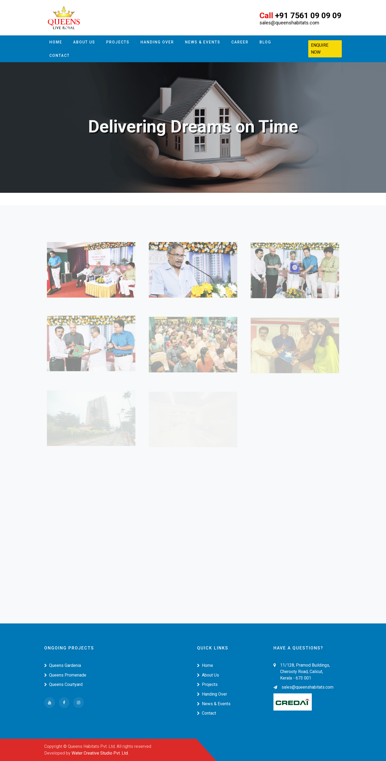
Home (55, 42)
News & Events (202, 42)
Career (239, 42)
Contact (59, 55)
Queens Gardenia (62, 665)
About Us (84, 42)
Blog (265, 42)
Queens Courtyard (63, 684)
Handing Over (157, 42)
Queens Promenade (65, 675)
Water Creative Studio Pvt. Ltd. (100, 753)
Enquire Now (319, 49)
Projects (117, 42)
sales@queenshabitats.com (303, 687)
